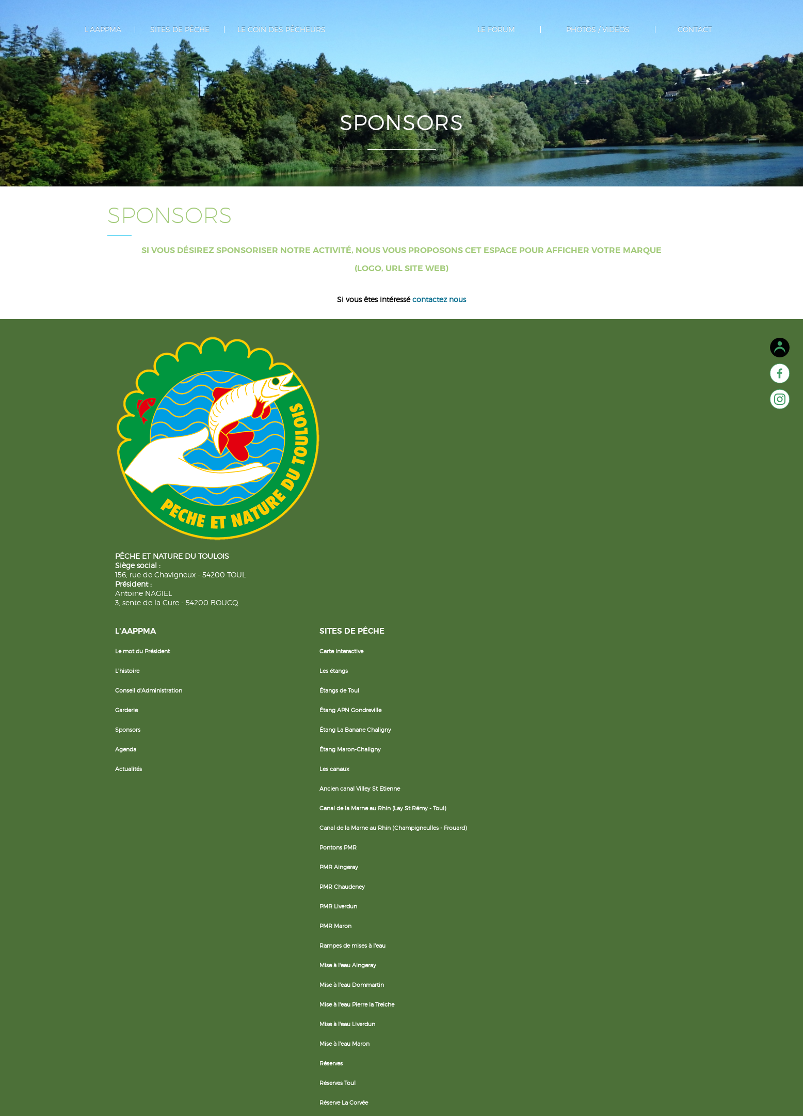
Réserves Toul (326, 840)
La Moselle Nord (330, 958)
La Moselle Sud (328, 938)
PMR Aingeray (327, 624)
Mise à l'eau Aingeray (336, 723)
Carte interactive (330, 390)
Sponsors (225, 469)
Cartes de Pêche (424, 429)
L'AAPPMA (125, 29)
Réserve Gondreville (334, 880)
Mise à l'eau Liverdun (336, 781)
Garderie (224, 449)
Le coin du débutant (430, 390)
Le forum (491, 29)
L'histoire (225, 410)
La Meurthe (323, 978)
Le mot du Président (240, 390)
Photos (578, 390)
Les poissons (420, 449)
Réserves (319, 821)
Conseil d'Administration (246, 429)
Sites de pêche (195, 29)
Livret (410, 527)
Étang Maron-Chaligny (339, 488)
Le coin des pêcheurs (287, 29)
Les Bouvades (326, 1017)
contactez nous (439, 322)
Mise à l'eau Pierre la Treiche (345, 762)
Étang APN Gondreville (339, 449)
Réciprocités (420, 469)
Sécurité (414, 488)
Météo (411, 508)
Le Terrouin (323, 997)
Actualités (226, 508)
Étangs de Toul (328, 429)
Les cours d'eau (328, 919)
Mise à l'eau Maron (333, 801)
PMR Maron (324, 683)
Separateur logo (401, 46)
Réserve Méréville (331, 899)
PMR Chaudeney (331, 644)
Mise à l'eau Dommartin (340, 742)
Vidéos (578, 410)
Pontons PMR (326, 605)
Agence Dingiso (473, 1095)
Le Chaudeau (326, 1037)
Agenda (223, 488)
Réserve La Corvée (332, 860)
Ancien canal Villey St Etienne (348, 527)
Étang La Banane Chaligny (344, 469)
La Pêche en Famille (430, 410)
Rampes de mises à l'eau (341, 703)
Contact (672, 29)
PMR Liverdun (327, 664)
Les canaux (323, 508)
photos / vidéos (584, 29)
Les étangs (322, 410)
